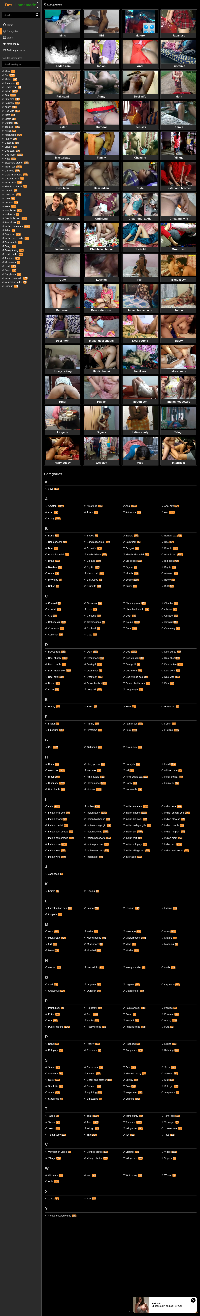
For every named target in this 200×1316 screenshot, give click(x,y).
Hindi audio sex (135, 776)
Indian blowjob (173, 819)
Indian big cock (134, 819)
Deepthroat (55, 651)
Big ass (92, 560)
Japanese (10, 83)
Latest (8, 37)
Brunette (92, 586)
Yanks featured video (60, 1215)
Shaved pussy (134, 1073)
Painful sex (11, 222)
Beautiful (93, 548)
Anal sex (170, 505)
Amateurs (93, 505)
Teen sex (11, 127)
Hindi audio (94, 776)
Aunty (9, 107)
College (169, 615)
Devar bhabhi (95, 683)
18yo (52, 488)
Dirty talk (93, 689)
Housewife (132, 789)
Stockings (54, 1098)
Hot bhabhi (55, 789)
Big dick (53, 567)
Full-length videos (14, 50)
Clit (51, 615)
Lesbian (10, 202)
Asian (91, 512)
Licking (169, 908)
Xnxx (52, 1198)
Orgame (92, 984)
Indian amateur (135, 806)
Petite (52, 1014)
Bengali (130, 548)
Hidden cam (11, 87)
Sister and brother (15, 162)
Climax (169, 609)
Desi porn (170, 670)
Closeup (92, 615)
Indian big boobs (97, 819)
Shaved (92, 1073)
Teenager (170, 1122)
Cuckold (9, 190)
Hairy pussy (94, 764)
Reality (92, 1043)
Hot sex (93, 789)
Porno (129, 1014)
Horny (129, 783)
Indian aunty (95, 812)
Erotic (90, 706)
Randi (52, 1043)
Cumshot (54, 634)
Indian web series (175, 850)
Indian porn (56, 844)
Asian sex (131, 512)
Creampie (54, 628)
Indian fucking (96, 831)
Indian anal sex (57, 812)
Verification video (14, 282)
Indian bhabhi (134, 812)
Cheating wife (13, 178)
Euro (129, 706)
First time (11, 99)
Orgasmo (170, 984)
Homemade (95, 783)
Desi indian (12, 154)
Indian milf (132, 837)
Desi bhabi (94, 658)
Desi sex (54, 676)
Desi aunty (171, 651)
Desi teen (11, 150)
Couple (131, 622)
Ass (168, 512)
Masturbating (95, 937)
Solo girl (169, 1086)
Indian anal (171, 806)
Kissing (91, 890)
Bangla (130, 535)
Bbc (167, 541)
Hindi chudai (12, 254)
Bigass (129, 567)
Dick (167, 683)
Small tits (54, 1086)
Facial (52, 723)
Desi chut (170, 658)
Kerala (9, 131)
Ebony (52, 706)
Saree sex (93, 1067)
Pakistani (11, 103)
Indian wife (12, 182)
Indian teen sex (96, 850)
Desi (20, 5)
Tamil (91, 1115)
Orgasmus (55, 990)
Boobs (130, 579)
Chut (90, 609)
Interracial (132, 856)
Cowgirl (169, 622)
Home (8, 25)
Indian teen (55, 850)
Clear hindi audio (15, 174)
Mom (8, 115)
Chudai (53, 609)
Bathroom (10, 214)
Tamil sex (11, 258)
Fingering (54, 729)
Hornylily (170, 783)
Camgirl (53, 603)
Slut (167, 1079)
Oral (51, 984)
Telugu (91, 1128)
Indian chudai (56, 825)
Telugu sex (132, 1128)
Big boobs (132, 560)
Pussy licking (13, 250)
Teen (9, 206)
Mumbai (92, 950)
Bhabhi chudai (57, 554)
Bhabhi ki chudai (14, 186)
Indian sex (12, 166)
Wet (90, 1175)
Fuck (129, 729)
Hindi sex (55, 783)
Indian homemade (16, 226)
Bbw (51, 548)
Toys (168, 1134)
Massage (131, 931)
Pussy (169, 1020)
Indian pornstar (96, 844)
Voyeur (168, 1158)
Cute (8, 198)
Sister (9, 119)
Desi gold (131, 664)
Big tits (92, 567)
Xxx (90, 1198)
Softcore (92, 1086)
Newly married (133, 967)
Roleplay (54, 1050)
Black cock (94, 573)
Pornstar (170, 1014)
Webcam (54, 1175)
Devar (52, 683)
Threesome (171, 1128)
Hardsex (92, 770)
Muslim (130, 950)
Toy (128, 1134)
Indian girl (132, 831)
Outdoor (10, 123)
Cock (129, 615)
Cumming (170, 628)
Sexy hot (54, 1073)
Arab (51, 512)
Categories (10, 31)
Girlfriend (11, 170)
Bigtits (168, 567)
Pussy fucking (57, 1026)
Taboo (8, 230)
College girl (55, 622)
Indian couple (172, 825)
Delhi (91, 651)
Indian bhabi (56, 819)
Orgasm (131, 984)
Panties (169, 1007)
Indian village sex (136, 850)
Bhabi (52, 560)
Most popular (11, 44)
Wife (52, 1181)
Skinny (130, 1079)
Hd (128, 770)
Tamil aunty (132, 1115)
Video (169, 1151)
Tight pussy (55, 1134)
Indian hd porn (173, 831)
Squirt (52, 1092)
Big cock (170, 560)
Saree (52, 1067)
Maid (52, 931)
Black (52, 573)
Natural (53, 967)
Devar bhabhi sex (136, 683)
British (52, 586)
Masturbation (134, 937)
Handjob (131, 764)
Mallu (91, 931)
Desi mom (11, 234)
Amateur (54, 505)
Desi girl (93, 664)
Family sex (132, 723)
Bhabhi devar (95, 554)
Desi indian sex (14, 218)
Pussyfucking (133, 1026)
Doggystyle (132, 689)
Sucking (131, 1098)
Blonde (130, 573)
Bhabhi (169, 548)
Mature (9, 79)
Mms (8, 71)
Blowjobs (53, 579)
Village (9, 146)
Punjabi (130, 1020)
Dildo (52, 689)
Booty (168, 579)
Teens (52, 1128)
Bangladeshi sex (97, 541)
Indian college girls (136, 825)
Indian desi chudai (15, 238)
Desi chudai (133, 658)
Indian (10, 91)
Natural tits (94, 967)
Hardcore (55, 770)
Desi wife (11, 111)
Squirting (93, 1092)
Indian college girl (97, 825)
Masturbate (12, 134)
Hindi (9, 266)
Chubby (169, 603)
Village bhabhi (96, 1158)
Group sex (11, 194)
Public (9, 270)
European (170, 706)
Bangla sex (12, 210)
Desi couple (12, 242)
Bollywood (93, 579)
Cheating (10, 142)
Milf (51, 944)
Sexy (168, 1067)
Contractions (94, 622)
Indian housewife (15, 278)
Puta (167, 1026)
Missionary (11, 262)
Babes (91, 535)
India (52, 806)
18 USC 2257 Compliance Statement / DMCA (178, 1312)
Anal (9, 95)
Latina (91, 908)
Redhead (131, 1043)
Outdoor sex (133, 990)
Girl (8, 75)
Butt (167, 586)
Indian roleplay (134, 844)
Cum (129, 628)
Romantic (92, 1050)
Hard (168, 764)
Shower (169, 1073)
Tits (90, 1134)
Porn (91, 1014)
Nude (9, 158)
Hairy (52, 764)
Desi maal (93, 670)
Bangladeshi (56, 541)
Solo (129, 1086)
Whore (168, 1175)
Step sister (132, 1092)
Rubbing (170, 1050)
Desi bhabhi (56, 658)
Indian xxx (93, 856)
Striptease (93, 1098)
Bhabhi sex (172, 554)
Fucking (170, 729)
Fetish (168, 723)
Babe (52, 535)
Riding (169, 1043)
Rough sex (11, 274)
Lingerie (10, 286)
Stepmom (170, 1092)
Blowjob (169, 573)
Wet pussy (132, 1175)
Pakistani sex (133, 1007)
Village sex (132, 1158)
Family (9, 138)
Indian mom (172, 837)
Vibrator (130, 1151)
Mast (168, 931)
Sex (129, 1067)
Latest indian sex (58, 908)
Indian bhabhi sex (175, 812)
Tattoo (52, 1122)
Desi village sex (135, 676)
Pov (51, 1020)
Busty (9, 246)
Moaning (169, 944)
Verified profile (96, 1151)
